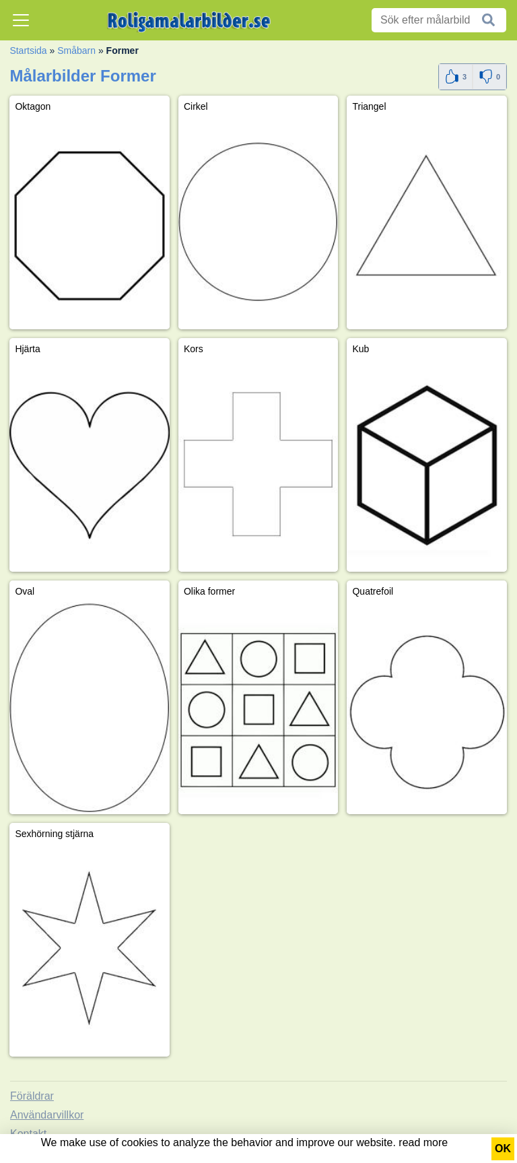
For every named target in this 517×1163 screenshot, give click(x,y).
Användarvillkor (46, 1115)
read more (423, 1142)
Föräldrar (32, 1096)
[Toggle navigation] (21, 20)
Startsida (27, 50)
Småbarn (76, 50)
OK (503, 1148)
